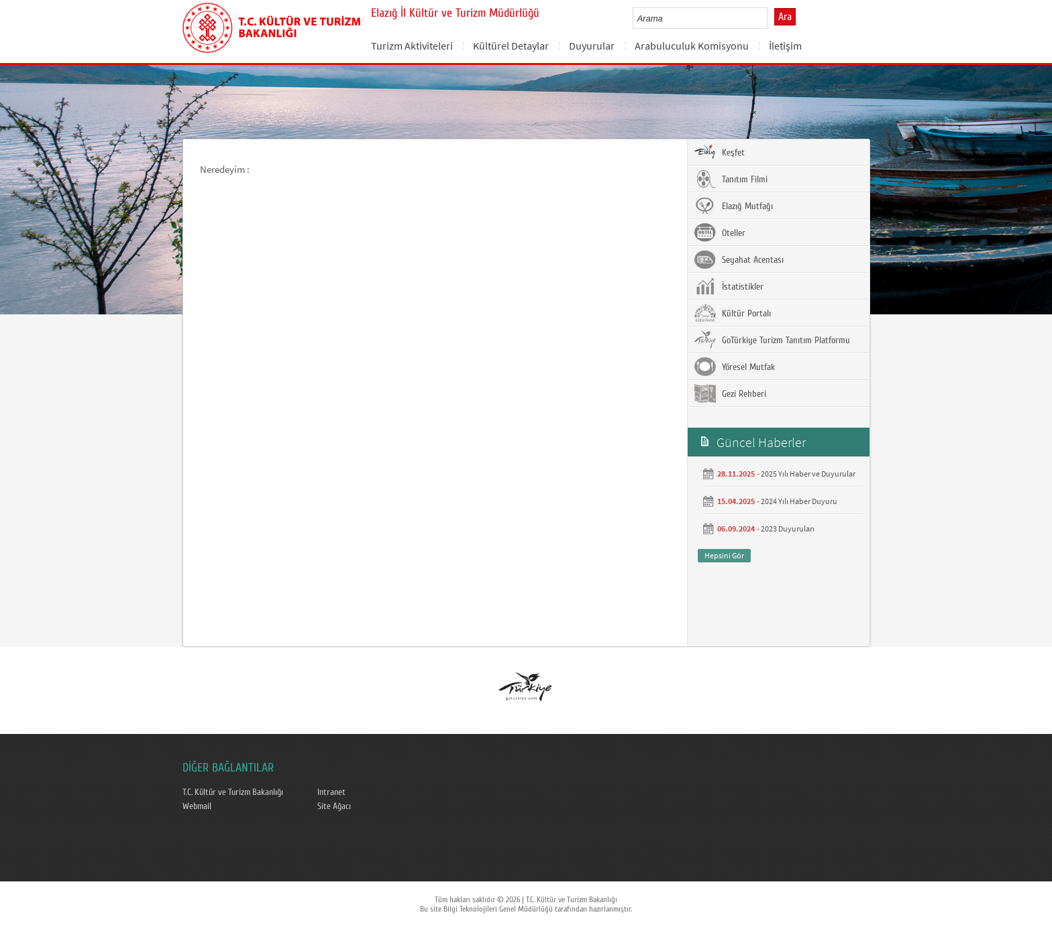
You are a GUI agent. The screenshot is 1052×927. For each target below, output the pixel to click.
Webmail (196, 806)
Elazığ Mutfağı (733, 205)
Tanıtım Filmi (731, 179)
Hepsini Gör (724, 555)
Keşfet (719, 152)
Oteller (719, 232)
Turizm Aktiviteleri (412, 45)
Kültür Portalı (732, 313)
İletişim (785, 45)
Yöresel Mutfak (734, 366)
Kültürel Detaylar (511, 45)
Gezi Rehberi (730, 393)
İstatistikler (729, 286)
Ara (785, 17)
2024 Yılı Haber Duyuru (799, 501)
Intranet (331, 792)
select (771, 18)
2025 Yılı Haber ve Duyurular (808, 474)
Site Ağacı (334, 806)
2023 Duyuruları (787, 528)
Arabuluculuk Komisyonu (692, 45)
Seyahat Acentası (739, 259)
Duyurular (592, 45)
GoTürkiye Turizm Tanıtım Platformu (772, 339)
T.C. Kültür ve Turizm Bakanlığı (232, 792)
